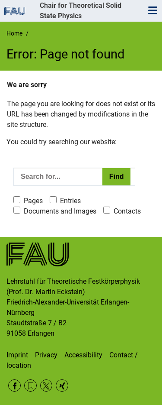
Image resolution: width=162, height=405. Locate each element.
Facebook (14, 385)
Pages (33, 201)
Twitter (46, 385)
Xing (62, 385)
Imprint (17, 355)
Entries (70, 201)
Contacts (127, 211)
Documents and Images (60, 211)
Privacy (46, 355)
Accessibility (83, 355)
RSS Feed (30, 385)
